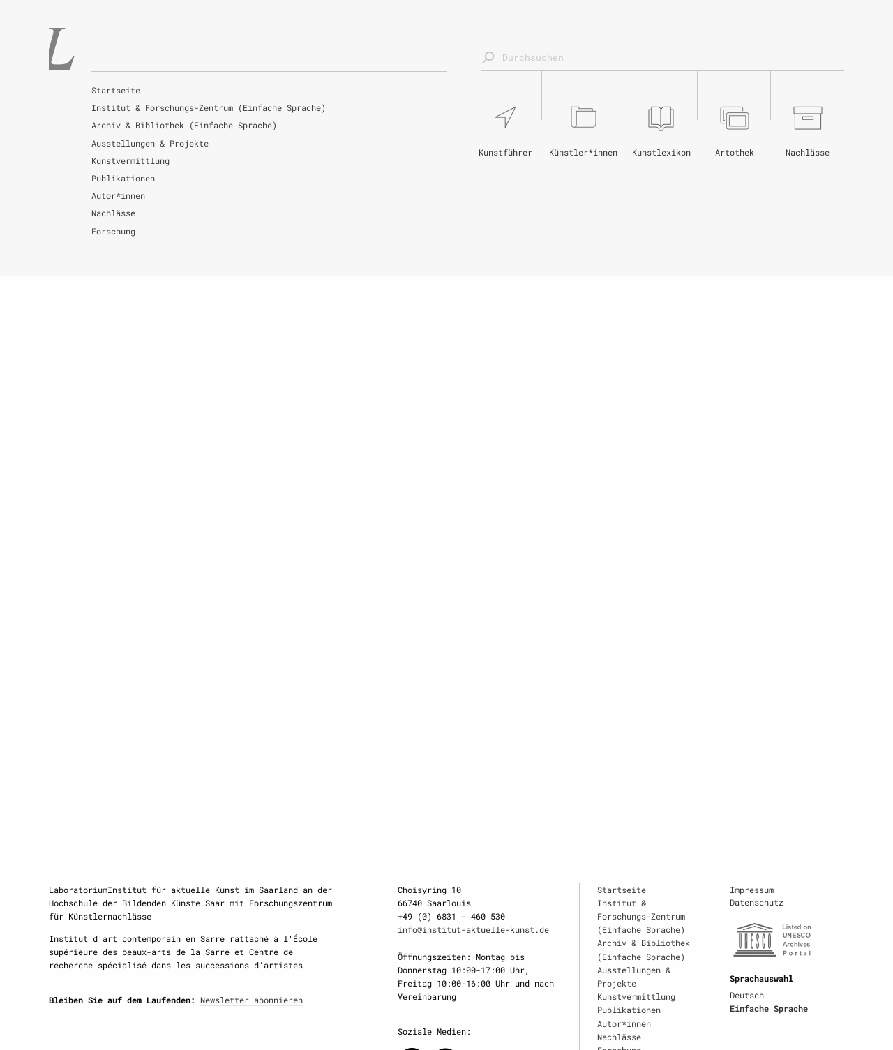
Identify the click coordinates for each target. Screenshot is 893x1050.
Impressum (752, 889)
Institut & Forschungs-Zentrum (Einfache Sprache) (208, 107)
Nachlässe (113, 212)
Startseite (115, 90)
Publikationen (123, 177)
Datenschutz (756, 902)
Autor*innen (118, 195)
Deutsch (747, 994)
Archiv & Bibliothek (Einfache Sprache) (184, 124)
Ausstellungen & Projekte (150, 143)
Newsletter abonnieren (251, 999)
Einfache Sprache (769, 1008)
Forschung (113, 231)
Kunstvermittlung (130, 160)
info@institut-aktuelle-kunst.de (473, 929)
